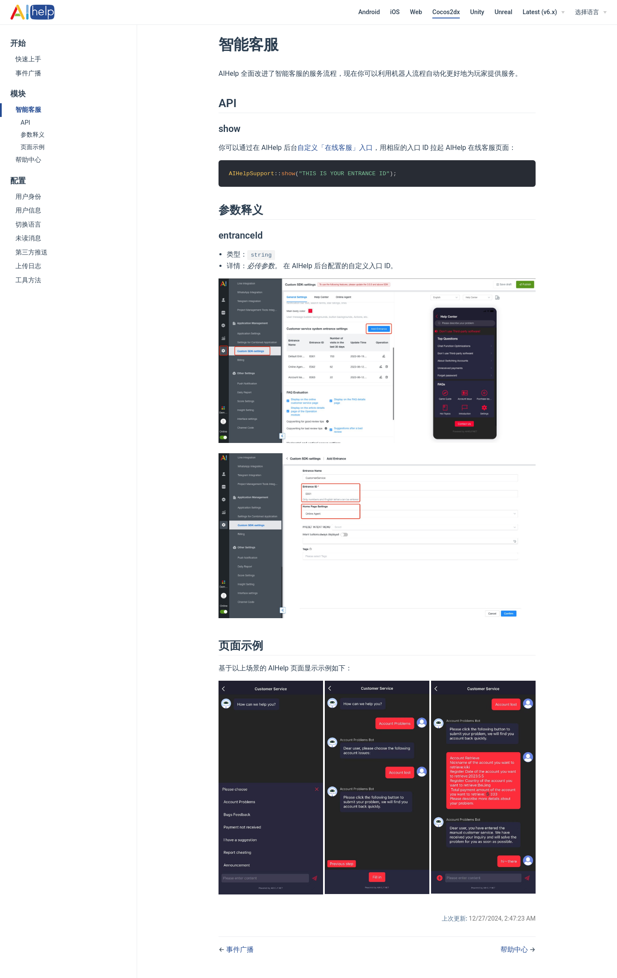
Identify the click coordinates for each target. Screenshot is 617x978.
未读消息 (28, 238)
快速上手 (28, 59)
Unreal (503, 12)
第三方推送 (31, 252)
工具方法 (28, 280)
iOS (395, 12)
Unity (477, 12)
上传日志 (28, 266)
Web (416, 12)
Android (369, 12)
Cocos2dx (446, 12)
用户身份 (28, 196)
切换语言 (28, 224)
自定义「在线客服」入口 (335, 148)
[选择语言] (591, 12)
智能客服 (28, 110)
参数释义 (33, 134)
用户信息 (28, 210)
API (25, 122)
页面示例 (33, 147)
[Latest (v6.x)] (544, 12)
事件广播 (28, 73)
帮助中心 (28, 160)
